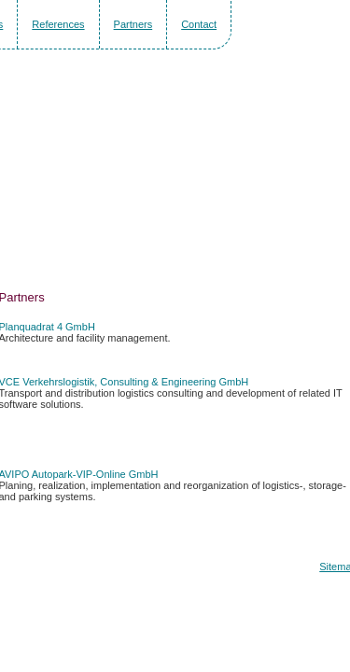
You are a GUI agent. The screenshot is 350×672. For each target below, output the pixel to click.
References (58, 24)
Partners (133, 24)
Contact (199, 24)
